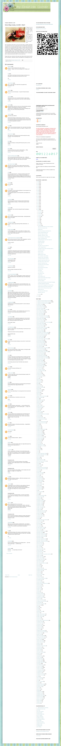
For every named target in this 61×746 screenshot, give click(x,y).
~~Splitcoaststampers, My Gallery (42, 707)
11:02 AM (9, 527)
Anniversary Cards (40, 375)
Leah (9, 125)
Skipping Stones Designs (41, 630)
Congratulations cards (40, 445)
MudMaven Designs (40, 717)
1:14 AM (9, 298)
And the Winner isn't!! (41, 276)
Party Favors (39, 584)
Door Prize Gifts (39, 462)
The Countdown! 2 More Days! (43, 255)
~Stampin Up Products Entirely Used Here (44, 301)
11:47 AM (9, 446)
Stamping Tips (39, 647)
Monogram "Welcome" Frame (43, 235)
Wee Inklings (39, 726)
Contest (38, 447)
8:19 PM (9, 179)
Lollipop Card (40, 274)
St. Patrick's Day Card (40, 638)
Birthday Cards (39, 389)
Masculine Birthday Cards (41, 531)
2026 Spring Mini (40, 366)
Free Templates (39, 477)
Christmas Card (39, 431)
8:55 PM (9, 218)
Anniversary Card (40, 374)
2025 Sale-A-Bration (40, 361)
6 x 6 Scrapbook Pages (41, 370)
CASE (38, 424)
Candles (38, 410)
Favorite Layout (39, 473)
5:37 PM (9, 551)
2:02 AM (9, 306)
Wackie (9, 412)
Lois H (9, 366)
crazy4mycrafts (10, 302)
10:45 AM (9, 432)
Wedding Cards (39, 691)
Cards (38, 420)
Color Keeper (39, 443)
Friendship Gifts (39, 480)
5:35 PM (9, 101)
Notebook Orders (40, 570)
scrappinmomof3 (11, 282)
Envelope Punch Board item (41, 468)
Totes (38, 680)
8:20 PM (9, 196)
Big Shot (38, 388)
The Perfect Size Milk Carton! (43, 290)
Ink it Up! (38, 710)
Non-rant (38, 564)
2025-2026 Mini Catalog (41, 365)
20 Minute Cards (40, 304)
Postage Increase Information (42, 601)
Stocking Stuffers (40, 648)
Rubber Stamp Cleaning (41, 615)
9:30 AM (9, 386)
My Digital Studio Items (41, 559)
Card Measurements (40, 417)
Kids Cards (39, 524)
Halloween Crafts (40, 503)
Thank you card (39, 666)
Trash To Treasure (40, 681)
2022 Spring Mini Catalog (41, 345)
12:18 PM (9, 545)
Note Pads (39, 566)
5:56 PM (9, 122)
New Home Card (40, 561)
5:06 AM (9, 336)
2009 (38, 206)
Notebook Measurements (41, 569)
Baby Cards (39, 379)
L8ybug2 (9, 96)
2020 (38, 190)
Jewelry (38, 518)
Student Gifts (39, 649)
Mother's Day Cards (40, 556)
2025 (38, 183)
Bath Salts (38, 384)
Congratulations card (40, 444)
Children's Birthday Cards (41, 429)
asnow (9, 395)
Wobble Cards (39, 701)
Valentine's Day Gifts (40, 685)
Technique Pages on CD (41, 662)
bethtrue (9, 442)
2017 (38, 194)
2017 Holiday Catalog (40, 310)
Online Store (39, 573)
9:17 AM (9, 378)
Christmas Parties (40, 438)
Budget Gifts (39, 405)
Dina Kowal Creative (11, 164)
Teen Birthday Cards (40, 664)
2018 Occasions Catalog (41, 319)
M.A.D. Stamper (39, 715)
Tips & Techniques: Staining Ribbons (44, 236)
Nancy (9, 148)
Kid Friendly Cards (40, 523)
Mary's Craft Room (40, 716)
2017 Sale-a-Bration (40, 313)
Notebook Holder (40, 568)
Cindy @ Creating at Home (12, 155)
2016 (38, 196)
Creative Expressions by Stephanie (14, 237)
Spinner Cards (39, 634)
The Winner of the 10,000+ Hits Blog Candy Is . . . (46, 248)
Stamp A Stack (39, 639)
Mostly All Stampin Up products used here (44, 554)
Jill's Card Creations (40, 711)
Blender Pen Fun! (41, 289)
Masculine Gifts (39, 537)
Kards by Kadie (39, 712)
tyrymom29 (10, 541)
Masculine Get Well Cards (41, 536)
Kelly (9, 382)
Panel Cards (39, 580)
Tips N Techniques (40, 677)
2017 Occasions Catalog (41, 312)
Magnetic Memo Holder (42, 254)
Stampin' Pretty (39, 724)
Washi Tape (39, 689)
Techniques (39, 663)
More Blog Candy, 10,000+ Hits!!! (43, 261)
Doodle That (40, 244)
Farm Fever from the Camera (43, 267)
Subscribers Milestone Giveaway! (43, 283)
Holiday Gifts (39, 509)
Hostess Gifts (39, 513)
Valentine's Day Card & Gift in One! (44, 260)
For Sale (38, 475)
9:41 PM (9, 510)
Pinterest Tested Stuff (40, 597)
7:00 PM (9, 160)
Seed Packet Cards (40, 622)
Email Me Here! (38, 85)
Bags (38, 383)
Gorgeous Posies (40, 496)
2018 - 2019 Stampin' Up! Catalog (42, 317)
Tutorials (38, 682)
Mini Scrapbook (39, 545)
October (39, 213)
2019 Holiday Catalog (40, 323)
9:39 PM (9, 243)
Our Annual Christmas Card (41, 578)
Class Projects (39, 440)
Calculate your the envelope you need (42, 731)
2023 (38, 186)
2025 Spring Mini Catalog (41, 363)
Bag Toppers (39, 382)
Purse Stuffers (39, 602)
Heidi (9, 355)
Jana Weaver (10, 316)
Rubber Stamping (40, 616)
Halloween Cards (40, 501)
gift (37, 490)
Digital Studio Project (40, 459)
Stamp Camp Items (40, 640)
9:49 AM (9, 400)
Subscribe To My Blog (40, 652)
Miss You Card (39, 547)
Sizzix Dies (39, 629)
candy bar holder (40, 411)
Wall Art (38, 687)
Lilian (9, 436)
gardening (38, 485)
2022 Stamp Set (39, 346)
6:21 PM (9, 130)
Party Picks (39, 587)
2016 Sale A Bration (40, 308)
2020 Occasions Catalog (41, 328)
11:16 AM (9, 439)
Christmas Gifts (39, 435)
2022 (38, 187)
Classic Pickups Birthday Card (43, 232)
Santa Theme (39, 619)
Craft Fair (38, 448)
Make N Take (39, 529)
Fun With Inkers (40, 271)
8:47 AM (9, 363)
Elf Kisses (38, 466)
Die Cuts (38, 457)
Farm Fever (40, 270)
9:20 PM (9, 234)
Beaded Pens (40, 229)
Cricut (38, 452)
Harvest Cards (39, 508)
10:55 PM (9, 270)
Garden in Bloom (40, 484)
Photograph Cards (40, 596)
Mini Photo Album (40, 543)
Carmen (9, 90)
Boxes (38, 398)
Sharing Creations (40, 625)
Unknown (9, 114)
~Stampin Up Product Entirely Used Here (44, 300)
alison (9, 339)
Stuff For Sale (39, 650)
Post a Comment (9, 553)
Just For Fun (39, 522)
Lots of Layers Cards (40, 528)
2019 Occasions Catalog (41, 324)
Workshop (38, 703)
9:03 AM (9, 369)
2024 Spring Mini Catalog (41, 355)
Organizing (39, 575)
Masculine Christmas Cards (41, 533)
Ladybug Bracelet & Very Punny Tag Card (45, 239)
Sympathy (38, 654)
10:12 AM (9, 419)
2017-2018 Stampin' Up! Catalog (42, 315)
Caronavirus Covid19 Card (41, 422)
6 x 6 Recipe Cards (40, 369)
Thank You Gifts (39, 668)
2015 (38, 197)
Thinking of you (39, 672)
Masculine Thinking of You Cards (42, 541)
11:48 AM (9, 537)
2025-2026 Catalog (40, 364)
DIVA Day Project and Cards (41, 461)
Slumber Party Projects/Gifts (41, 631)
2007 (38, 209)
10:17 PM (9, 255)
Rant (38, 608)
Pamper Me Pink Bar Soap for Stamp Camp (45, 286)
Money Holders (39, 550)
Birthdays (38, 392)
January (39, 294)
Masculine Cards (40, 532)
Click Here (38, 735)
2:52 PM (9, 465)
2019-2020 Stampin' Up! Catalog (42, 327)
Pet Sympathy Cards (40, 594)
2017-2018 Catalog (40, 314)
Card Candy (39, 415)
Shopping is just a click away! (41, 28)
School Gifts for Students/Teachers (43, 620)
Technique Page (39, 659)
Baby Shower (39, 380)
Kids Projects (39, 526)
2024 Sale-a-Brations (40, 354)
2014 (38, 199)
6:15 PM (9, 473)
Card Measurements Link (41, 419)
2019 (38, 191)
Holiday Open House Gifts (41, 510)
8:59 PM (9, 499)
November (40, 212)
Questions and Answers (41, 603)
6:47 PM (9, 137)
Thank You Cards (40, 667)
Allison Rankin (10, 83)
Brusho (38, 403)
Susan (9, 309)
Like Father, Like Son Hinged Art (43, 245)
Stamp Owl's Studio (40, 721)
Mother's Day (39, 555)
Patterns (38, 591)
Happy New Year (40, 505)
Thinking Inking (39, 725)
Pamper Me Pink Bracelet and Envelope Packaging (46, 282)
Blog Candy (39, 393)
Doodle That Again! (41, 242)
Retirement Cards (40, 611)
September (40, 215)
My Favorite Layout (40, 560)
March (39, 223)
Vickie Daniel (10, 522)
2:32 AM (9, 313)
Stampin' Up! (39, 643)
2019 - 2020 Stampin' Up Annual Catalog (44, 322)
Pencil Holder (39, 592)
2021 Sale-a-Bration (40, 337)
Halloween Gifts (39, 504)
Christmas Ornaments (40, 436)
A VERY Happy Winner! (42, 247)
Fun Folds (38, 482)
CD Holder (39, 425)
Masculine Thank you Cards (41, 540)
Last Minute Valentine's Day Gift (43, 258)
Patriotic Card (39, 588)
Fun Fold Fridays (40, 481)
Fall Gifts (38, 471)
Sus (8, 476)
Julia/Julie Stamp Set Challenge (42, 519)
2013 (38, 200)
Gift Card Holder (39, 491)
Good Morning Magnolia (41, 495)
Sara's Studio (39, 720)
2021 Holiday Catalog (40, 336)
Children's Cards (40, 430)
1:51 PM (9, 456)
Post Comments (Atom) (13, 576)
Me (8, 530)
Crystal (9, 182)
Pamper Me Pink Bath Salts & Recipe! (44, 277)
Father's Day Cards (40, 472)
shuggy (9, 207)
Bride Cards (39, 402)
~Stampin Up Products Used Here (42, 303)
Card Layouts (39, 416)
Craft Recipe (39, 449)
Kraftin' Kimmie (10, 229)
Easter (38, 463)
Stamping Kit (39, 644)
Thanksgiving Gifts (40, 671)
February (39, 225)
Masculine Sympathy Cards (41, 538)
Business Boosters (40, 406)
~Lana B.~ (9, 449)
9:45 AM (9, 392)
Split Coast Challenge (40, 635)
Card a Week (39, 412)
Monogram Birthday (41, 241)
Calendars (38, 408)
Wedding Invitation (40, 694)
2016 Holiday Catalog (40, 305)
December (40, 210)
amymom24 (10, 199)
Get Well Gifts (39, 489)
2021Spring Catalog (40, 340)
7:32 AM (9, 344)
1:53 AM (9, 519)
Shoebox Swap (39, 626)
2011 (38, 203)
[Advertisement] (30, 18)
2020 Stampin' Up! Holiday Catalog (43, 332)
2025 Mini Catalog (40, 360)
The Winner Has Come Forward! (43, 264)
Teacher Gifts (39, 657)
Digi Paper (39, 458)
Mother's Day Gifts (40, 557)
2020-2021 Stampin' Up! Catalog (42, 333)
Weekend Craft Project (41, 695)
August (39, 216)
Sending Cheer (39, 624)
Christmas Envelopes (40, 434)
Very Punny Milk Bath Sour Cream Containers (45, 226)
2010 (38, 205)
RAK (38, 606)
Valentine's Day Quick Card (42, 263)
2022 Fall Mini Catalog (40, 341)
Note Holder (39, 565)
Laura (9, 247)
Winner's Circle (39, 699)
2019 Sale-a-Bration (40, 326)
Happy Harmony (40, 252)
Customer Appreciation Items (42, 454)
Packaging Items (40, 579)
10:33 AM (9, 426)
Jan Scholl (10, 290)
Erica (9, 422)
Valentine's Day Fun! (41, 292)
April (39, 222)
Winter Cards (39, 700)
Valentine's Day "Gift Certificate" (43, 257)
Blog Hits (38, 394)
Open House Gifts (40, 574)
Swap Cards (39, 653)
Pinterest (37, 89)
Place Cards (39, 598)
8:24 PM (9, 204)
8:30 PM (9, 211)
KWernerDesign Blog (40, 714)
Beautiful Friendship (40, 387)
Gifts (38, 494)
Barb (8, 141)
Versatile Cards (39, 686)
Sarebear (9, 548)
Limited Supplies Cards (41, 527)
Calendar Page (39, 407)
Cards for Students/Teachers (41, 421)
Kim (8, 172)
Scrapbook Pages (40, 621)
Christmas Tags (39, 439)
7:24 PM (9, 480)
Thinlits (38, 676)
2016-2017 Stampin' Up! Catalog (42, 309)
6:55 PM (9, 145)
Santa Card (39, 617)
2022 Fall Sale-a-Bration (41, 342)
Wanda (39, 121)
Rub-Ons (38, 612)
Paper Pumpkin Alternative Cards (42, 583)
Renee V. (9, 502)
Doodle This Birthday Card (42, 238)
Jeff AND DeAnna (11, 327)
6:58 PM (9, 152)
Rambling (38, 607)
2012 (38, 202)
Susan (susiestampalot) (12, 274)
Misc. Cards (39, 546)
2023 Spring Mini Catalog (41, 350)
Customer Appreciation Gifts (41, 453)
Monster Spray (39, 552)
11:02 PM (9, 279)
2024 (38, 184)
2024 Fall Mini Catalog (40, 352)
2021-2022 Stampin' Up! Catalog (42, 338)
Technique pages (40, 661)
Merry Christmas (40, 542)
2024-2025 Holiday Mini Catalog (42, 356)
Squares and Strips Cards (41, 636)
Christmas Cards (40, 433)
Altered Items (39, 373)
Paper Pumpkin (39, 582)
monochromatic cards (40, 551)
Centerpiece (39, 426)
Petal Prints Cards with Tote (42, 228)
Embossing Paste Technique (41, 467)
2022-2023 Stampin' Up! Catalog (42, 347)
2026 (38, 181)
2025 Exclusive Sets (40, 359)
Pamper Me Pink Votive (42, 279)
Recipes (38, 610)
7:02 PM (9, 169)
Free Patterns (39, 476)
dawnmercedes (10, 222)
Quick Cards (39, 605)
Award (38, 378)
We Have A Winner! (41, 280)
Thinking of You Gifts (40, 675)
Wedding (38, 690)
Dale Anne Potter (11, 258)
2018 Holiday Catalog (40, 318)
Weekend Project (40, 696)
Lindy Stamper (10, 265)
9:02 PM (9, 226)
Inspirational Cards (40, 515)
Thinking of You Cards (40, 673)
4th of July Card (39, 368)
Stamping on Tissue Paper (41, 645)
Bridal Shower (39, 401)
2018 (38, 193)
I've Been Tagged (40, 514)
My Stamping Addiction (41, 719)
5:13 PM (9, 93)
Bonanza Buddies (40, 397)
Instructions (39, 517)
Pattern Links (39, 589)
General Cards (39, 486)
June (39, 219)
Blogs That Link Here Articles (42, 396)
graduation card (39, 499)
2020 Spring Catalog (40, 331)
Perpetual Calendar (40, 593)
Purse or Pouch (40, 251)
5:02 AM (9, 323)
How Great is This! (41, 273)
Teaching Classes (40, 658)
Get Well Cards (39, 487)
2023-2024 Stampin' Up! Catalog (42, 351)
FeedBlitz (41, 111)
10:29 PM (9, 262)
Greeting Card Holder (40, 500)
